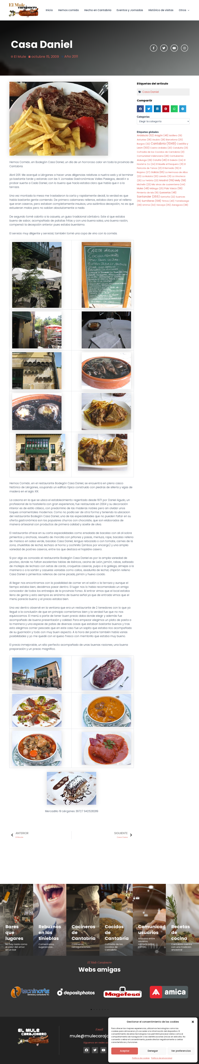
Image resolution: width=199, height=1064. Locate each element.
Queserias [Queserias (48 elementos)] (167, 192)
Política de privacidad (161, 1058)
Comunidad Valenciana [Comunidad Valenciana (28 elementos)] (153, 155)
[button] (192, 1021)
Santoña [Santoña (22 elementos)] (167, 196)
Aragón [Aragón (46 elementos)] (161, 135)
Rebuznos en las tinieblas (50, 932)
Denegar (153, 1050)
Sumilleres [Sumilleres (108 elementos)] (151, 201)
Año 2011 (71, 56)
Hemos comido (69, 10)
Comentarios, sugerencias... (46, 946)
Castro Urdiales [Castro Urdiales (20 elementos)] (161, 147)
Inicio (50, 10)
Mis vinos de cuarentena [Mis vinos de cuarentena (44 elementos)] (168, 184)
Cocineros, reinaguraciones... (82, 946)
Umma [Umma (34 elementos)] (149, 204)
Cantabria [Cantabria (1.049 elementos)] (163, 143)
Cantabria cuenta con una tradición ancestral (181, 947)
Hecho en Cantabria (98, 10)
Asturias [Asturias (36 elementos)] (144, 139)
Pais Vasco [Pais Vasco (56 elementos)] (173, 188)
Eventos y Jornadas (130, 10)
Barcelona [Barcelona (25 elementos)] (174, 139)
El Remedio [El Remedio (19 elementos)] (170, 168)
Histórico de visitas (161, 10)
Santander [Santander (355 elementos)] (148, 196)
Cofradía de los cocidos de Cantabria (114, 947)
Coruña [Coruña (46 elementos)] (160, 160)
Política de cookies (141, 1058)
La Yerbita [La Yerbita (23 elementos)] (150, 180)
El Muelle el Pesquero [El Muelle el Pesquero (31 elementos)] (170, 164)
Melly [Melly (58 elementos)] (180, 180)
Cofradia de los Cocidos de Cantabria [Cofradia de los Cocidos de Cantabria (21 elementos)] (161, 151)
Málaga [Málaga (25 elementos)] (157, 188)
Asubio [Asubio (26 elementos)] (158, 139)
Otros (184, 10)
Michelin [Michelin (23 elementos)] (144, 184)
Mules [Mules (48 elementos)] (143, 188)
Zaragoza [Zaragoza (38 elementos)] (180, 204)
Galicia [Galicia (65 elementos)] (157, 172)
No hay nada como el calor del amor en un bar (16, 947)
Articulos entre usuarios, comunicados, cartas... (146, 942)
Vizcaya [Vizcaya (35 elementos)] (163, 204)
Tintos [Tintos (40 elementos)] (168, 200)
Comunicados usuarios (154, 930)
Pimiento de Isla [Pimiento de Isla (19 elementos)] (148, 192)
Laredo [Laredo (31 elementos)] (165, 176)
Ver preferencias (181, 1050)
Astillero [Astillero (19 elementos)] (175, 135)
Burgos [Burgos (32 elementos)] (143, 143)
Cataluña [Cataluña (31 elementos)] (180, 147)
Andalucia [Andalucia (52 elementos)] (145, 135)
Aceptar (124, 1050)
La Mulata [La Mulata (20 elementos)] (150, 176)
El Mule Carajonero (99, 962)
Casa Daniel (150, 92)
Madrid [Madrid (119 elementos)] (166, 180)
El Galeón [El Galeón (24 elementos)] (175, 160)
